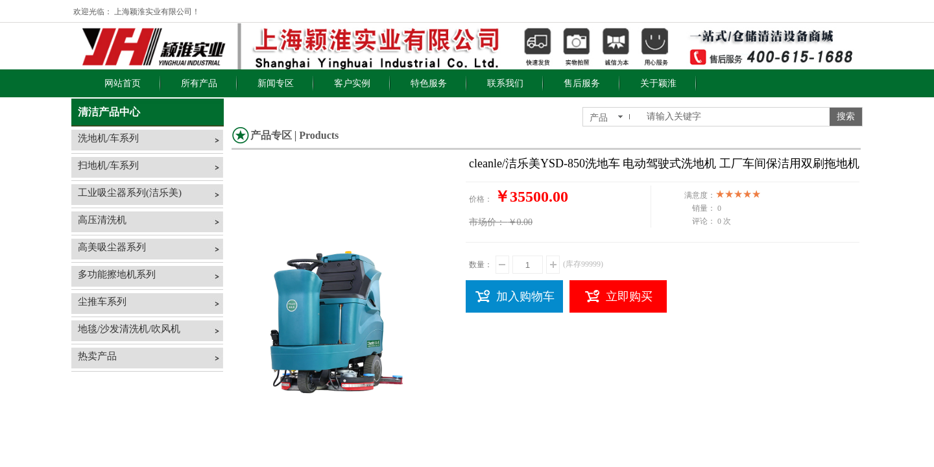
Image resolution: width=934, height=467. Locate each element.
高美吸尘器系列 (112, 247)
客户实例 (352, 83)
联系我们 (505, 83)
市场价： (487, 222)
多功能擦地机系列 (117, 274)
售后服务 (582, 83)
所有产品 (199, 83)
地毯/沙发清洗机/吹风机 (129, 329)
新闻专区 (275, 83)
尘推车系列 (102, 301)
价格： (480, 199)
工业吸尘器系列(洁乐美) (130, 192)
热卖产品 (97, 356)
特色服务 (429, 83)
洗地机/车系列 (108, 138)
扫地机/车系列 (108, 165)
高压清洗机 (102, 220)
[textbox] (735, 116)
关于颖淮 (658, 83)
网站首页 (122, 83)
